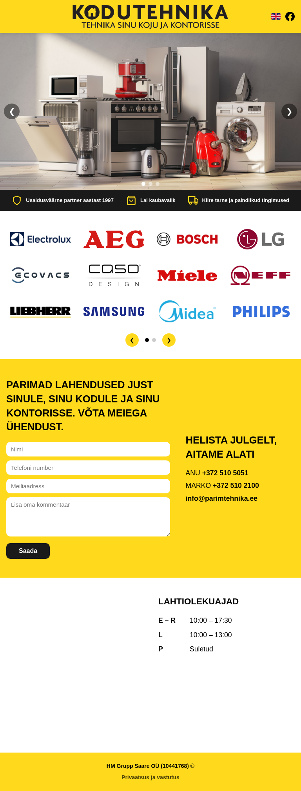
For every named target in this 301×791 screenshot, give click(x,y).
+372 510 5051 (225, 473)
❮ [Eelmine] (12, 111)
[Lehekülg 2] (154, 340)
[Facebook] (290, 16)
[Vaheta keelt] (276, 16)
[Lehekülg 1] (147, 340)
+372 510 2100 (236, 485)
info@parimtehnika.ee (221, 498)
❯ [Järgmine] (289, 111)
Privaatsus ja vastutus (150, 777)
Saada (28, 550)
